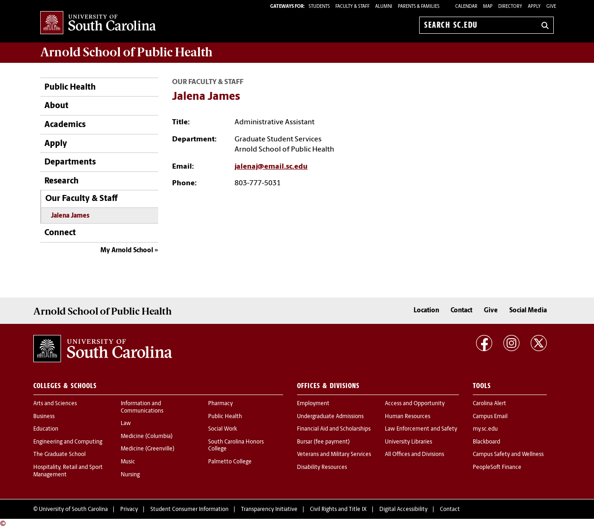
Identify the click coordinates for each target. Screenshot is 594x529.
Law (126, 423)
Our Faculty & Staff (81, 199)
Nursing (130, 475)
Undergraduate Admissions (330, 417)
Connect (60, 233)
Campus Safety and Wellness (508, 454)
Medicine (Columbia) (147, 436)
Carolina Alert (489, 404)
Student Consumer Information (189, 509)
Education (45, 429)
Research (61, 181)
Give (551, 6)
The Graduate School (59, 454)
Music (128, 462)
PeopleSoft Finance (497, 467)
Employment (313, 404)
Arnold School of (126, 52)
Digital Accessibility (403, 509)
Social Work (222, 429)
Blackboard (486, 442)
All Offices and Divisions (414, 454)
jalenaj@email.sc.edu (271, 166)
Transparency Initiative (269, 509)
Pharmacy (220, 404)
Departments (70, 162)
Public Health (70, 87)
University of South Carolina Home (98, 23)
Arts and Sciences (55, 404)
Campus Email (490, 417)
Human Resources (407, 417)
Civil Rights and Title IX (338, 509)
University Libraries (408, 442)
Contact (461, 310)
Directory (510, 6)
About (56, 106)
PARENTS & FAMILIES (418, 6)
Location (426, 310)
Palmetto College (230, 462)
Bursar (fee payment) (323, 442)
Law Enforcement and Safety (421, 429)
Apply (534, 6)
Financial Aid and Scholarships (334, 429)
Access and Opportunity (415, 404)
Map (488, 6)
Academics (65, 125)
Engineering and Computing (67, 442)
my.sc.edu (485, 429)
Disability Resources (322, 467)
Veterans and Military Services (334, 454)
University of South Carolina (73, 509)
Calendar (466, 6)
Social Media (528, 310)
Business (44, 417)
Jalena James (70, 216)
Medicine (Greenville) (147, 449)
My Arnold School (126, 250)
